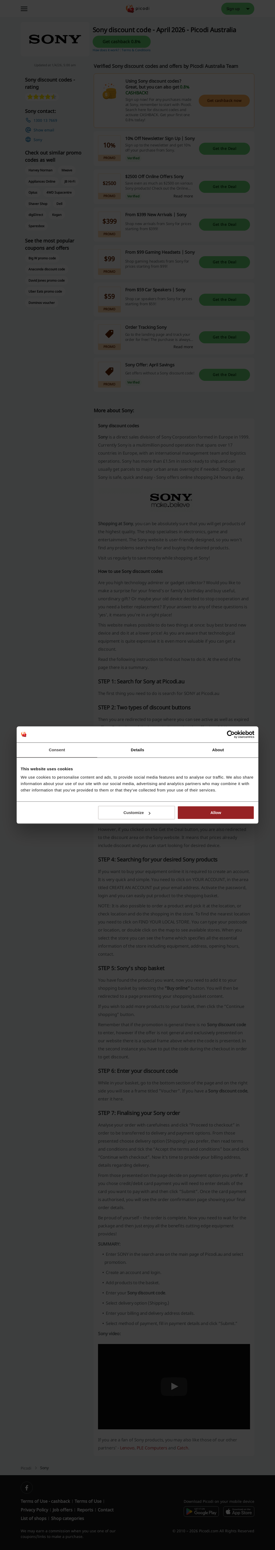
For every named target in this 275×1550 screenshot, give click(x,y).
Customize (137, 812)
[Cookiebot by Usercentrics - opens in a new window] (230, 734)
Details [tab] (137, 750)
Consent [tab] (57, 750)
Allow (215, 812)
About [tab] (218, 750)
